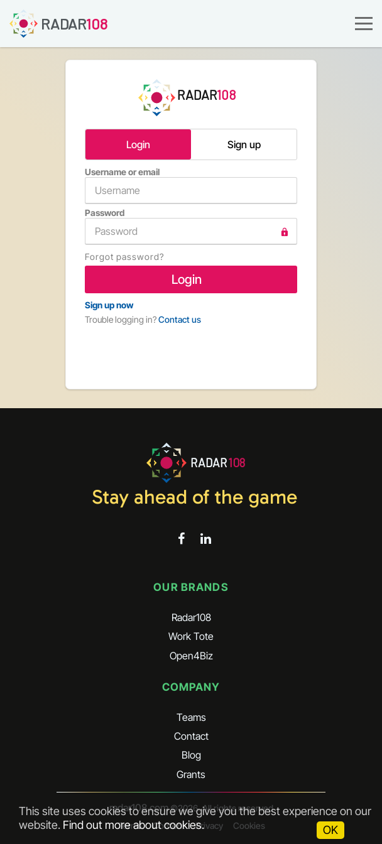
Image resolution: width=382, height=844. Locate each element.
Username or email (191, 185)
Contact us (179, 319)
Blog (191, 755)
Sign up (244, 144)
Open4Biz (191, 655)
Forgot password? (124, 256)
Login (138, 144)
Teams (191, 717)
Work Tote (191, 636)
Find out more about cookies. (133, 824)
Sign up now (109, 305)
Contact (191, 736)
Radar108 (191, 617)
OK (330, 829)
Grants (191, 774)
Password (191, 226)
